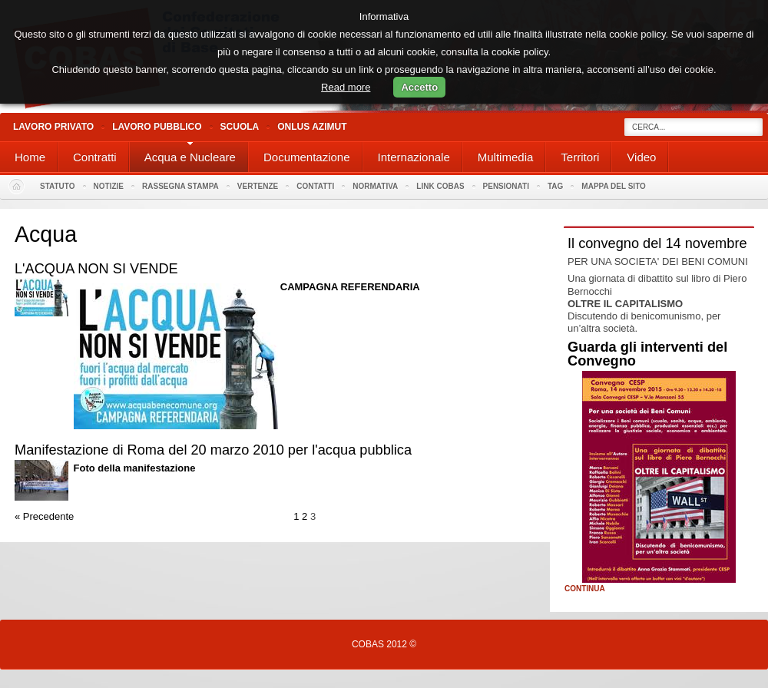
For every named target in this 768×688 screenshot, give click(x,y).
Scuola (240, 126)
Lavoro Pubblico (156, 126)
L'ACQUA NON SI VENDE (96, 268)
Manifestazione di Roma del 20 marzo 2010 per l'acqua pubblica (213, 450)
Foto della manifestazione (135, 468)
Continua (584, 589)
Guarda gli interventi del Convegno (647, 354)
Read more (345, 87)
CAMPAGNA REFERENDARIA (350, 287)
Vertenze (257, 186)
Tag (555, 186)
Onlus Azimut (311, 126)
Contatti (315, 186)
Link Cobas (440, 186)
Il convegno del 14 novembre (657, 243)
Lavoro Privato (53, 126)
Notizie (109, 186)
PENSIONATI (506, 186)
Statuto (57, 186)
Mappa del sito (613, 186)
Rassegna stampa (180, 186)
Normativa (375, 186)
